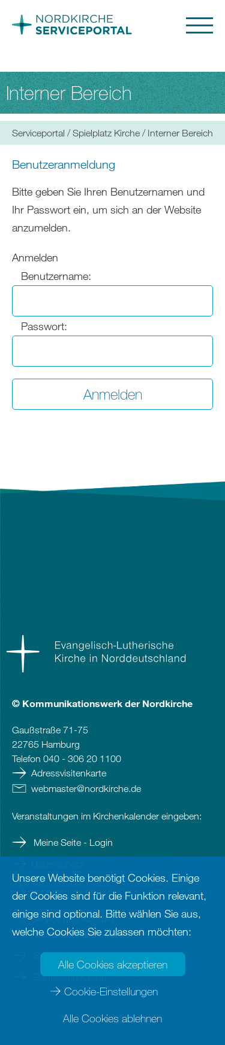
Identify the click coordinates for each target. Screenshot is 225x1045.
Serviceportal (38, 132)
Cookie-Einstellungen (111, 991)
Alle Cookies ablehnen (112, 1018)
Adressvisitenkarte (68, 772)
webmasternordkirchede (86, 788)
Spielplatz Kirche (106, 132)
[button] (165, 25)
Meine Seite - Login (72, 842)
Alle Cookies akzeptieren (112, 964)
